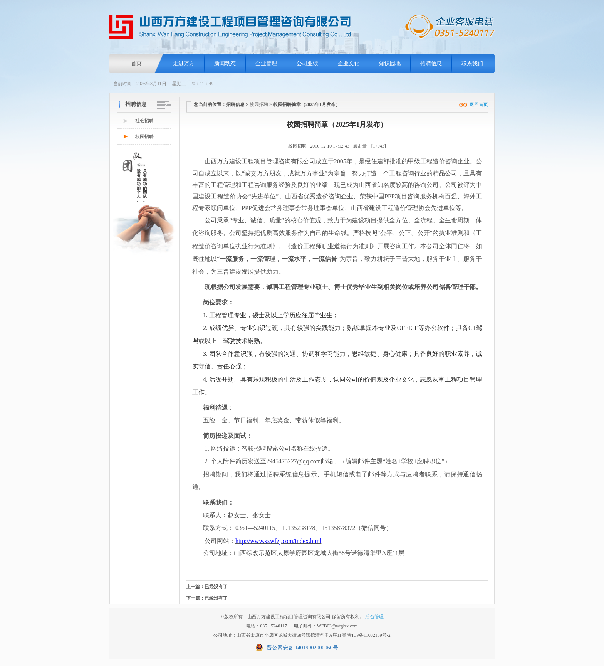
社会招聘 (144, 120)
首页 (136, 63)
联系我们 (472, 63)
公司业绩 (307, 63)
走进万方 (184, 63)
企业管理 (266, 63)
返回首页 (479, 104)
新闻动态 (225, 63)
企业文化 (348, 63)
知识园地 (390, 63)
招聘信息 (431, 63)
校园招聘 (144, 136)
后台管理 (374, 616)
